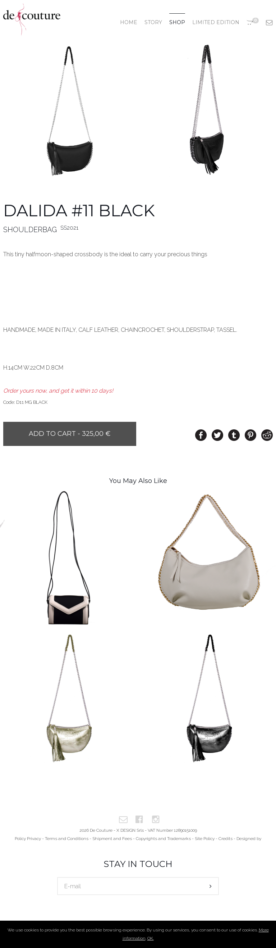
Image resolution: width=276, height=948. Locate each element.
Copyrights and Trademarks (163, 838)
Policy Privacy (28, 838)
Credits (225, 838)
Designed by (248, 838)
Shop (177, 22)
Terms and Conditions (66, 838)
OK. (150, 938)
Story (153, 22)
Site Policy (205, 838)
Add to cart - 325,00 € (70, 434)
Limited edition (215, 22)
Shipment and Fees (112, 838)
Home (128, 22)
